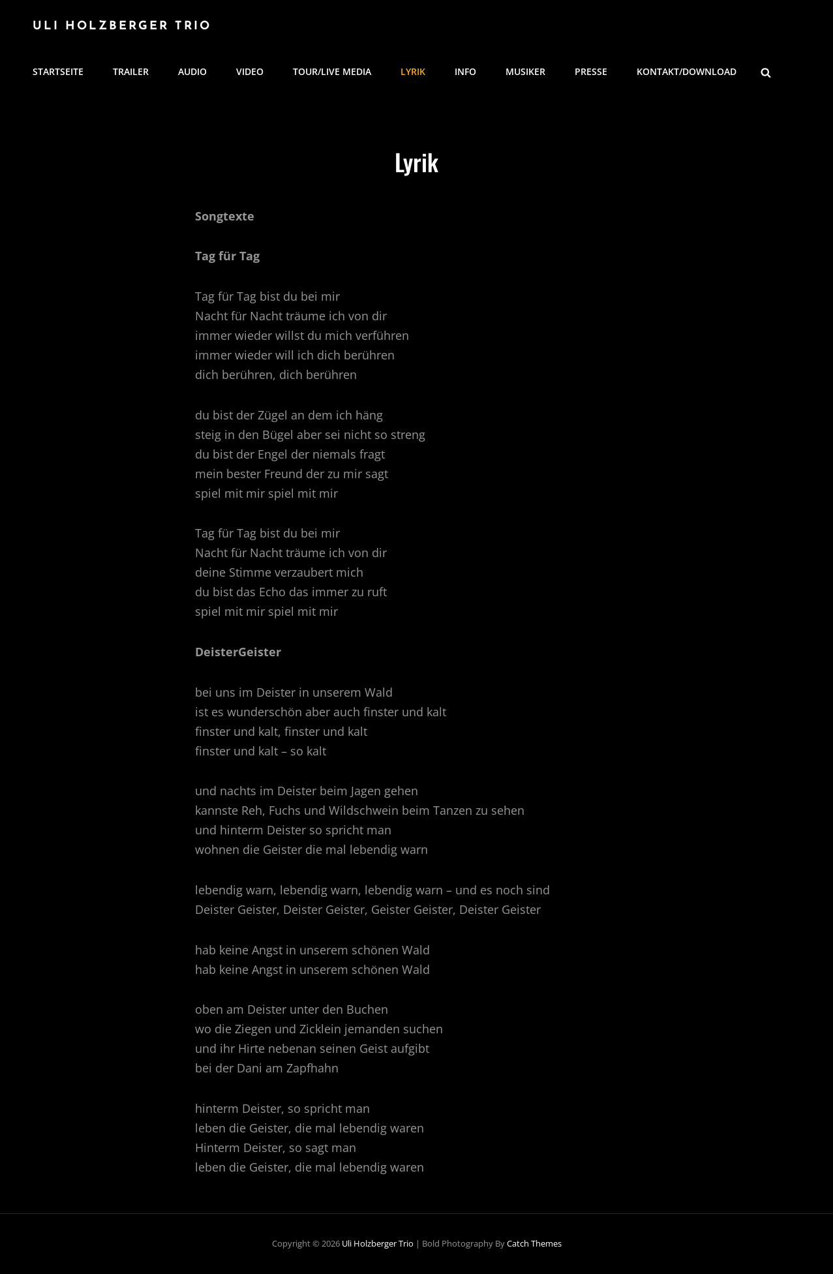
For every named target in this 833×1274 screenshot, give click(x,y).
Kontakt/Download (686, 71)
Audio (192, 71)
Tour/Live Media (332, 71)
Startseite (58, 71)
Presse (591, 71)
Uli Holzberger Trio (122, 26)
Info (465, 71)
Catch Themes (534, 1243)
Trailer (131, 71)
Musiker (525, 71)
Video (250, 71)
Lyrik (413, 71)
